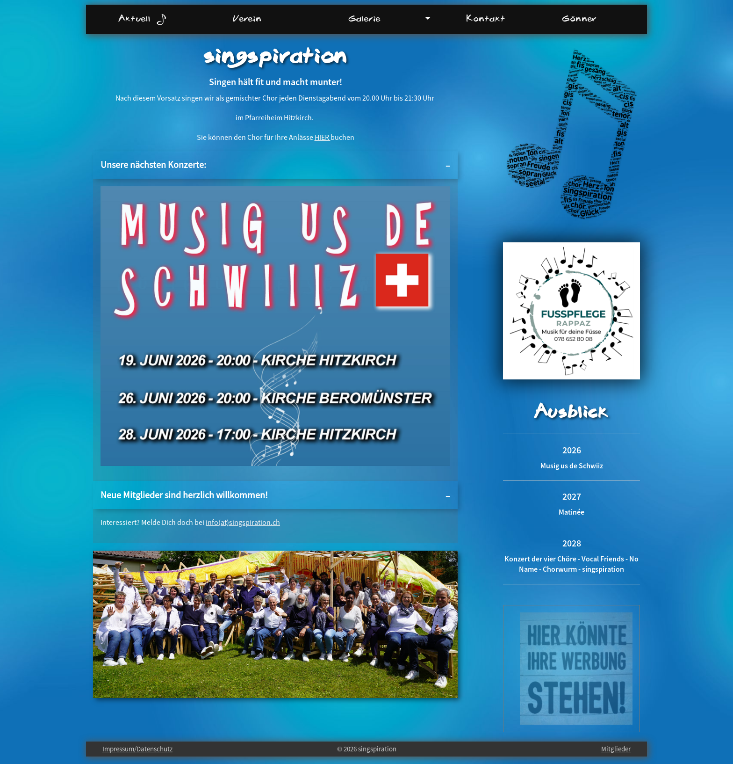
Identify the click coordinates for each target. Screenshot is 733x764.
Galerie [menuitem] (365, 18)
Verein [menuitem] (247, 18)
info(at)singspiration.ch (243, 522)
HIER (323, 137)
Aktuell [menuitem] (142, 19)
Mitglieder (616, 748)
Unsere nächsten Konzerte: (153, 164)
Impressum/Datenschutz (137, 748)
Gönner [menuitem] (579, 18)
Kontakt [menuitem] (485, 18)
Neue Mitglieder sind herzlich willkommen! (184, 495)
